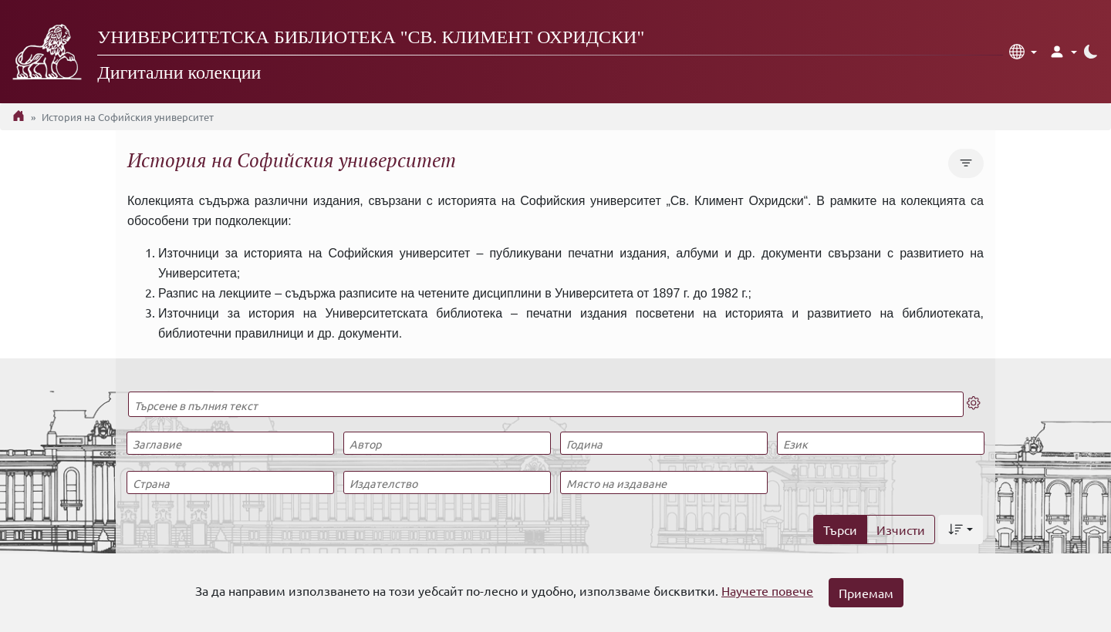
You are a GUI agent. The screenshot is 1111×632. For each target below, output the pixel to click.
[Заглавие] (230, 443)
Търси (840, 529)
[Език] (880, 443)
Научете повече (767, 590)
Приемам (866, 592)
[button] (1023, 51)
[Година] (663, 443)
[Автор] (446, 443)
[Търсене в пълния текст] (546, 404)
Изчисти (900, 529)
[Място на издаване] (663, 482)
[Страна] (230, 482)
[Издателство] (446, 482)
